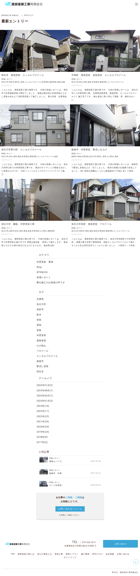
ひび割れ (41, 345)
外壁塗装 (41, 335)
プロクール (42, 351)
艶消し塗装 (42, 366)
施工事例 (85, 554)
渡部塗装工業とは (26, 554)
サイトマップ (70, 557)
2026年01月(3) (45, 385)
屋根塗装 (41, 340)
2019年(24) (43, 432)
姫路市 (40, 361)
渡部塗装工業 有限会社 (10, 15)
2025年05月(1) (45, 395)
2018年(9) (42, 437)
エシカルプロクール (47, 356)
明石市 (40, 371)
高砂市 (40, 309)
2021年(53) (43, 421)
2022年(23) (43, 416)
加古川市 (41, 304)
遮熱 (39, 325)
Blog (39, 267)
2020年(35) (43, 426)
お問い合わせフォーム (70, 509)
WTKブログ (97, 554)
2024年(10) (43, 406)
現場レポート (44, 277)
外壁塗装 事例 (45, 262)
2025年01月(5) (45, 400)
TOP (13, 554)
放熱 (39, 330)
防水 (39, 314)
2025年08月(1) (45, 390)
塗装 (39, 319)
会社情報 (110, 554)
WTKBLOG (42, 272)
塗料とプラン (72, 554)
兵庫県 (40, 299)
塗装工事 (59, 554)
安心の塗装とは (44, 554)
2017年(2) (42, 442)
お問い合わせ (123, 554)
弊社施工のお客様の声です (51, 282)
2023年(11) (43, 411)
